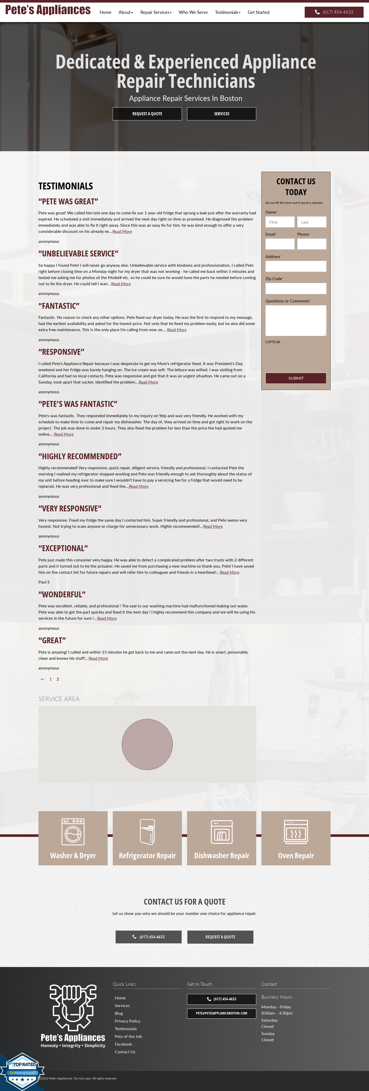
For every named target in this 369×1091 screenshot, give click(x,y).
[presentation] (296, 353)
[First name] (280, 221)
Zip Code (274, 278)
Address (273, 256)
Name (271, 211)
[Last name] (311, 221)
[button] (126, 12)
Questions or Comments (288, 300)
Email (271, 234)
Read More (122, 231)
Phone (304, 234)
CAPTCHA (272, 342)
